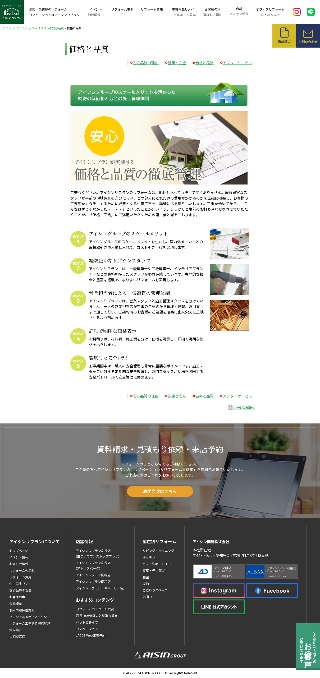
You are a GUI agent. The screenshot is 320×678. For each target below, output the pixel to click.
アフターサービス (237, 62)
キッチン (149, 557)
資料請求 (15, 630)
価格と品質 (204, 62)
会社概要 (15, 603)
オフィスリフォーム (270, 12)
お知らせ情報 (18, 563)
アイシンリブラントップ (18, 28)
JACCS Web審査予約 (91, 635)
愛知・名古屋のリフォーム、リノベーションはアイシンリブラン (54, 12)
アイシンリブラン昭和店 (93, 581)
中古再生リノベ (183, 12)
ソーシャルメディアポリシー (29, 616)
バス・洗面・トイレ (157, 563)
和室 (146, 577)
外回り (147, 596)
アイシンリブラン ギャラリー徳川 (101, 588)
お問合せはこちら (160, 491)
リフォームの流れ (22, 570)
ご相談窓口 (17, 636)
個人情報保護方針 (22, 610)
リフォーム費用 (152, 9)
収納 (146, 583)
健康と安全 (177, 62)
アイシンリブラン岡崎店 (93, 575)
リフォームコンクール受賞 (95, 609)
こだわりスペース (155, 590)
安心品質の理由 (146, 62)
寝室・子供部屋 (154, 570)
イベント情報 (18, 557)
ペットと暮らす (87, 622)
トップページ (18, 550)
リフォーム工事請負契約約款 (30, 623)
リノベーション (87, 628)
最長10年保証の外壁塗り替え (97, 615)
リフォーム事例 (122, 9)
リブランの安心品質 (51, 28)
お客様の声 (212, 12)
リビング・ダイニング (158, 550)
